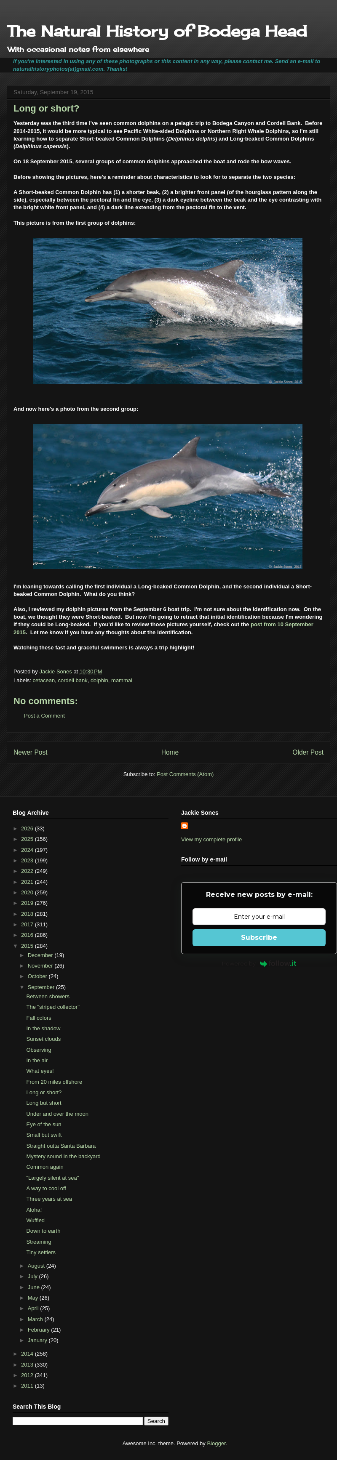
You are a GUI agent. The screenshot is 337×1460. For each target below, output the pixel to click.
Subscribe (259, 937)
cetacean (44, 680)
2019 (28, 903)
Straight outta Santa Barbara (61, 1146)
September (42, 987)
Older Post (308, 752)
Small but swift (44, 1135)
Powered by (259, 963)
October (38, 976)
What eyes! (39, 1071)
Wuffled (35, 1220)
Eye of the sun (43, 1124)
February (39, 1330)
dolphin (99, 680)
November (41, 966)
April (34, 1308)
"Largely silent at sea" (52, 1178)
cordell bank (73, 680)
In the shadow (43, 1028)
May (34, 1298)
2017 (28, 924)
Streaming (38, 1242)
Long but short (43, 1103)
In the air (37, 1060)
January (38, 1340)
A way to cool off (46, 1188)
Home (170, 752)
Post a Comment (44, 716)
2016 (28, 935)
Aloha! (34, 1210)
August (37, 1266)
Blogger (216, 1443)
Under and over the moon (57, 1114)
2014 (28, 1354)
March (36, 1319)
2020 (28, 892)
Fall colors (38, 1018)
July (33, 1276)
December (41, 955)
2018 (28, 914)
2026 (28, 828)
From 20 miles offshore (54, 1082)
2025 (28, 839)
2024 (28, 850)
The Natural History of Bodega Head (157, 31)
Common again (44, 1167)
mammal (121, 680)
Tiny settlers (41, 1252)
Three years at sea (49, 1199)
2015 (28, 946)
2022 (28, 871)
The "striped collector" (52, 1007)
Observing (38, 1050)
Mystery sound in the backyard (63, 1156)
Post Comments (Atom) (185, 774)
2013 (28, 1365)
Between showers (48, 996)
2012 (28, 1375)
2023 (28, 860)
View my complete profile (211, 839)
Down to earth (43, 1231)
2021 (28, 882)
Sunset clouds (43, 1039)
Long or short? (44, 1092)
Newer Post (30, 752)
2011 (28, 1386)
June (34, 1287)
